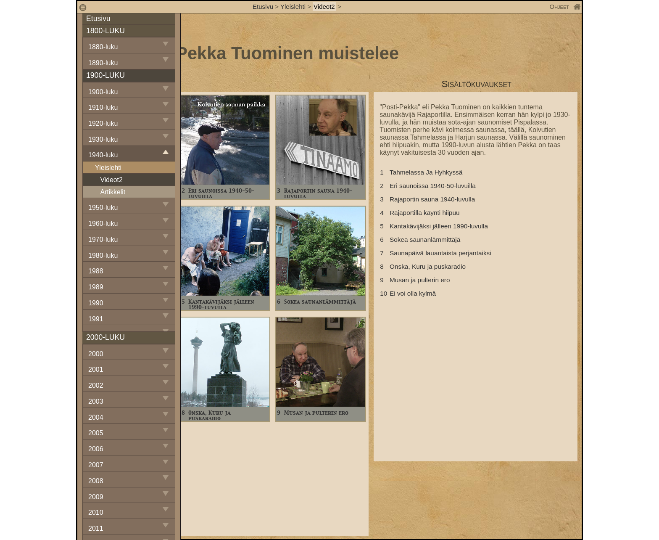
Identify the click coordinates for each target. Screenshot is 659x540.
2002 (95, 385)
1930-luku (103, 139)
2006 (95, 449)
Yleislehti (293, 6)
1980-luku (103, 255)
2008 (95, 480)
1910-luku (103, 107)
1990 (95, 303)
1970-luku (103, 239)
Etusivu (264, 6)
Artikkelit (112, 192)
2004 (95, 417)
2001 (95, 369)
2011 (95, 528)
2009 (95, 496)
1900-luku (103, 91)
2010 (95, 512)
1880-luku (103, 46)
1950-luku (103, 207)
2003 (95, 401)
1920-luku (103, 123)
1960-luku (103, 223)
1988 (95, 271)
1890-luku (103, 62)
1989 (95, 287)
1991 (95, 319)
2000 (95, 353)
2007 (95, 465)
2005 (95, 433)
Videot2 (324, 6)
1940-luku (103, 155)
